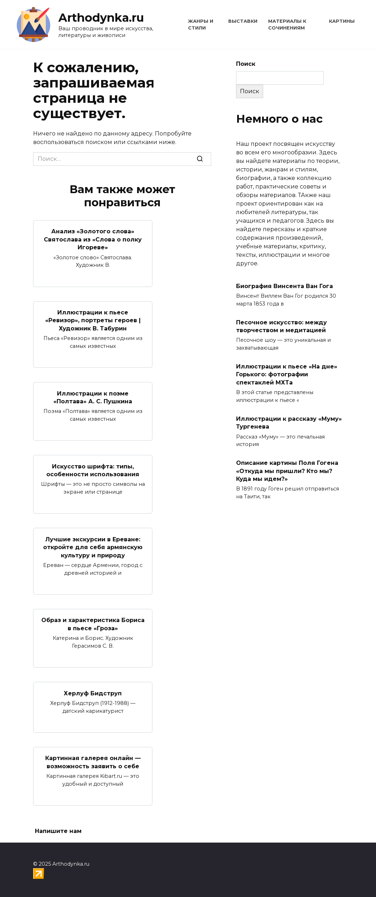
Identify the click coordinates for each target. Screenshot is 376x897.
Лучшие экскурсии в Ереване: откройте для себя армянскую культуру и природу (92, 547)
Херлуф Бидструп (93, 693)
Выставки (242, 21)
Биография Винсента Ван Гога (284, 285)
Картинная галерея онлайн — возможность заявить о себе (93, 762)
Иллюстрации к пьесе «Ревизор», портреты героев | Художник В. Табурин (93, 320)
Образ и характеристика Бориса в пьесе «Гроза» (93, 624)
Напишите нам (58, 831)
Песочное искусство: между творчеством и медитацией (281, 326)
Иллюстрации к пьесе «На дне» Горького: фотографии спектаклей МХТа (286, 374)
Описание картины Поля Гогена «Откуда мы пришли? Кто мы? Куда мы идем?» (287, 471)
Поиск (245, 63)
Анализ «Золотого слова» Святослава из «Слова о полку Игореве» (93, 239)
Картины (342, 21)
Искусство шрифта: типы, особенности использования (92, 470)
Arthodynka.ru (101, 18)
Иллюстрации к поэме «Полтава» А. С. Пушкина (92, 397)
